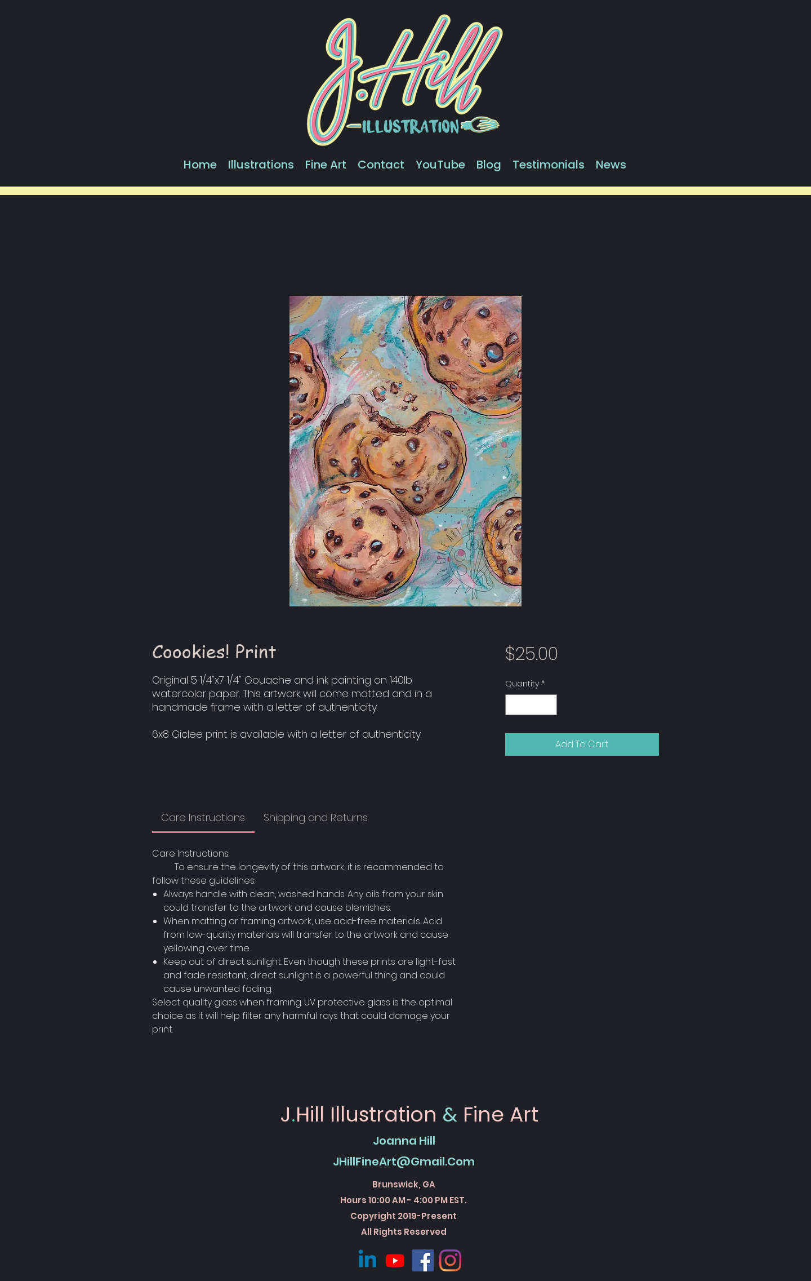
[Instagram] (450, 1260)
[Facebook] (423, 1260)
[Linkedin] (367, 1260)
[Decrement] (514, 705)
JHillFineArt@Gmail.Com (404, 1161)
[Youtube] (395, 1260)
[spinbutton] (531, 705)
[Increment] (548, 705)
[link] (203, 817)
